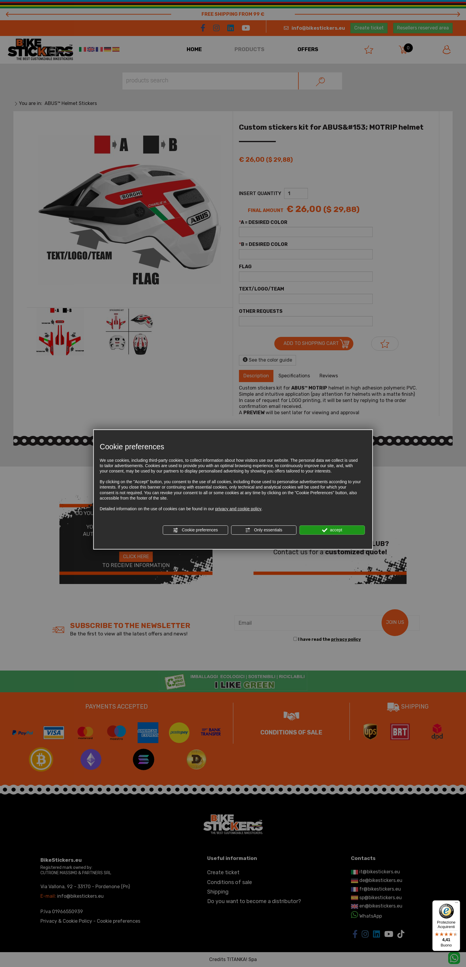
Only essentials (263, 530)
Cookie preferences (195, 530)
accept (332, 530)
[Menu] (456, 904)
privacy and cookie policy (238, 508)
